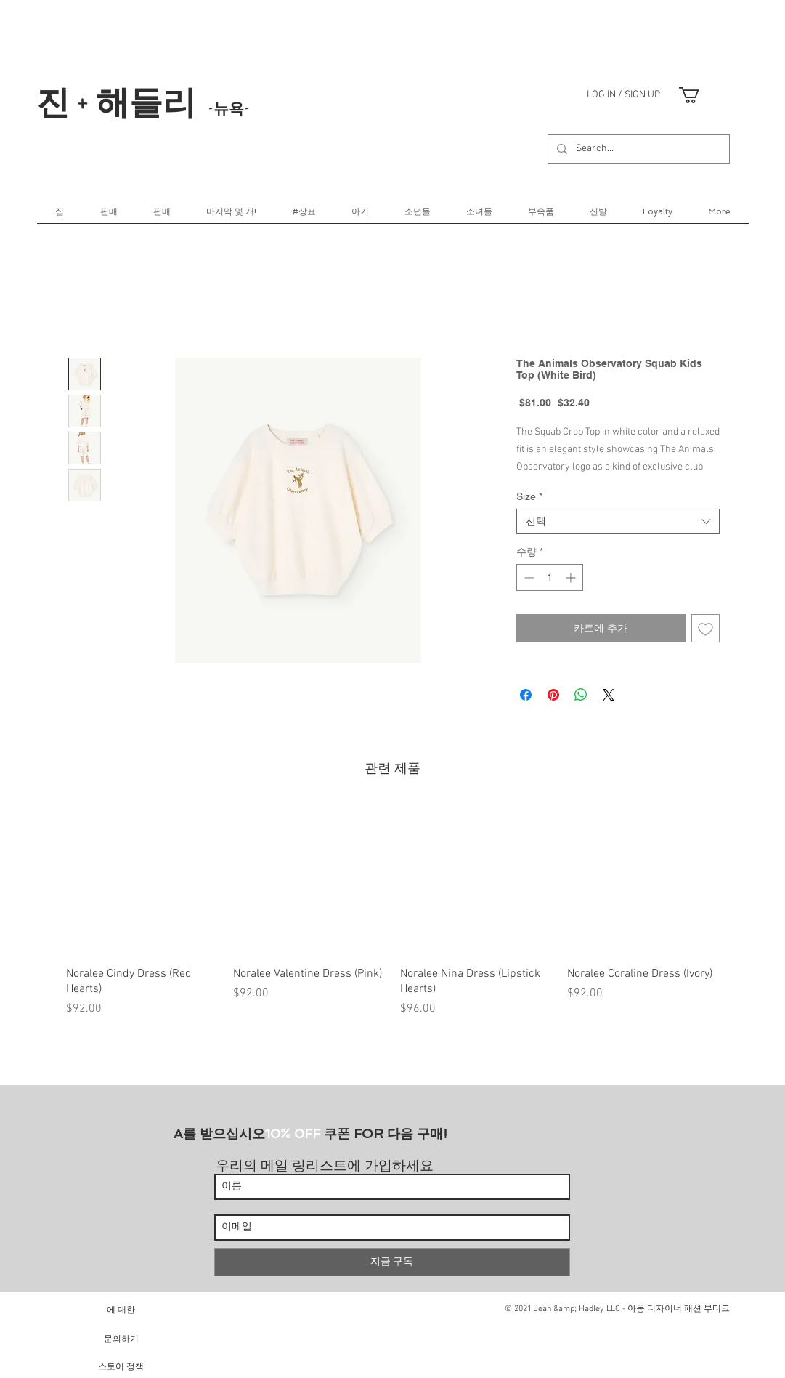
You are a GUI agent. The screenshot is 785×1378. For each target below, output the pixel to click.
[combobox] (618, 521)
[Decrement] (527, 577)
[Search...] (637, 149)
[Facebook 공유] (525, 695)
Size (529, 496)
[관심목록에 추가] (705, 628)
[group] (393, 917)
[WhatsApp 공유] (581, 695)
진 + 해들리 (143, 101)
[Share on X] (608, 695)
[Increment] (572, 577)
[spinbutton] (550, 577)
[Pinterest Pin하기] (553, 695)
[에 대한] (121, 1309)
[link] (698, 95)
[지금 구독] (392, 1262)
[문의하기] (121, 1338)
